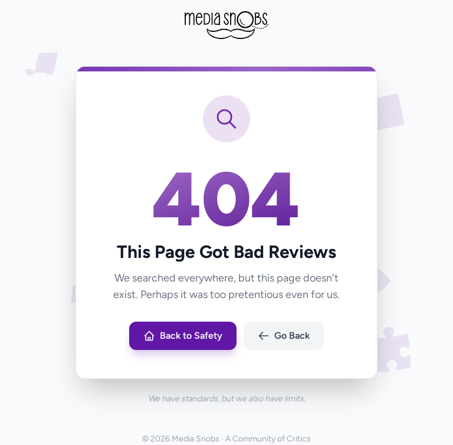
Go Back (284, 336)
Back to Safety (182, 336)
